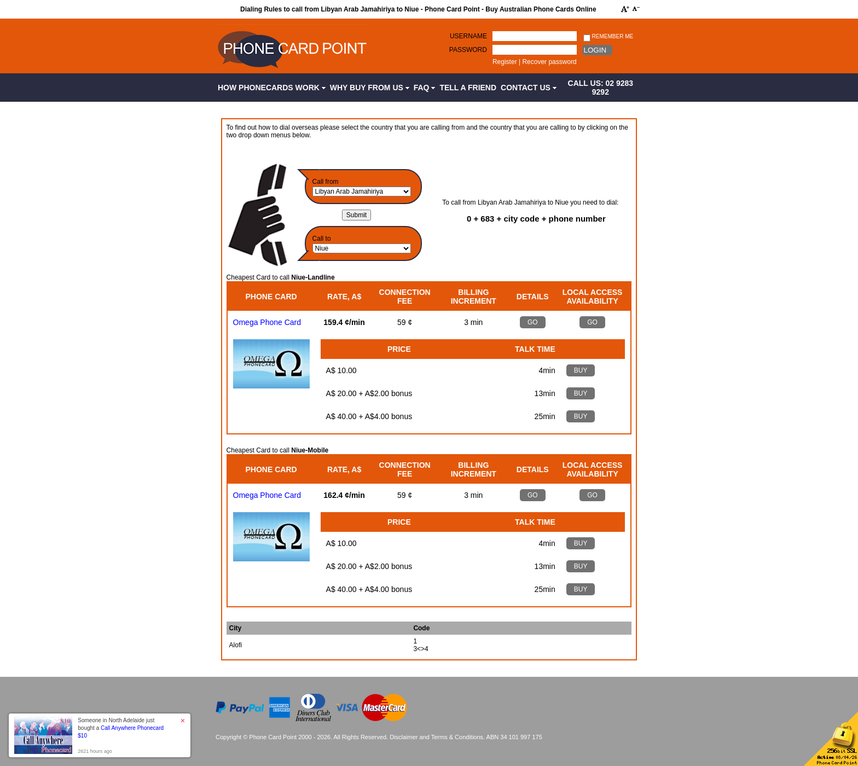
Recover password (549, 62)
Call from (325, 181)
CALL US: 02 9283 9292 (601, 87)
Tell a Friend (467, 87)
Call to (321, 238)
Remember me (608, 36)
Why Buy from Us (369, 87)
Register (504, 62)
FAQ (425, 87)
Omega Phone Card (267, 322)
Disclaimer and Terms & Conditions (436, 737)
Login (595, 50)
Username (468, 36)
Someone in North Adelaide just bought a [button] (121, 728)
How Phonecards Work (272, 87)
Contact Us (528, 87)
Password (468, 50)
